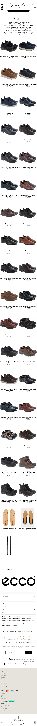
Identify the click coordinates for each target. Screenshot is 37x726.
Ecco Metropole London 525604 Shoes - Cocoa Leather (28, 279)
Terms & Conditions (16, 724)
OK (35, 723)
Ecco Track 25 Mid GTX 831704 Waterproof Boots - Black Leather (9, 501)
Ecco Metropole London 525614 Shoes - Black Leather (28, 307)
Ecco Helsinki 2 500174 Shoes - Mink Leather (27, 168)
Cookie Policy (4, 707)
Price (3, 613)
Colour (4, 606)
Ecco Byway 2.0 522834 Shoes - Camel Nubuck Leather (9, 85)
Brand (4, 600)
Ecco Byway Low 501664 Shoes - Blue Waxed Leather (9, 112)
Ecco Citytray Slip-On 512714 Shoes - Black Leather (27, 112)
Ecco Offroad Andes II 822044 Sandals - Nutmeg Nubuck (9, 445)
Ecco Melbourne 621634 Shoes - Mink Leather (27, 418)
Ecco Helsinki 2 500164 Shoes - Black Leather (9, 140)
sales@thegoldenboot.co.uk (27, 664)
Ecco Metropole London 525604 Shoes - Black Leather (9, 279)
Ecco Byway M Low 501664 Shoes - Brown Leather (9, 390)
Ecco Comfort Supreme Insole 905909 (27, 528)
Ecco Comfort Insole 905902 (9, 528)
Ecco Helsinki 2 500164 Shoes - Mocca (27, 140)
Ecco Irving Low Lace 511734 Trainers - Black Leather (28, 223)
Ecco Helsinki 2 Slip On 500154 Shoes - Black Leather (9, 196)
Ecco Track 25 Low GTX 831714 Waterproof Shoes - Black (9, 473)
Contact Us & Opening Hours (8, 673)
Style (3, 603)
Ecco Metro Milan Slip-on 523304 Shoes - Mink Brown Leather (28, 251)
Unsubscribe (4, 686)
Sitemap (3, 710)
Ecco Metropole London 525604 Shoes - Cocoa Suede (9, 307)
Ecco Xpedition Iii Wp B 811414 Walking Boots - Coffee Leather (28, 501)
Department (5, 597)
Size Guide (3, 698)
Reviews (3, 697)
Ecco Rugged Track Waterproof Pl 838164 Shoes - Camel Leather (27, 445)
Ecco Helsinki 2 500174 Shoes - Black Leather (9, 168)
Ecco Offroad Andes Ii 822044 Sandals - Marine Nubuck (9, 57)
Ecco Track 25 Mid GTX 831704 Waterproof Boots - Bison (28, 473)
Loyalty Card (4, 684)
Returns (3, 679)
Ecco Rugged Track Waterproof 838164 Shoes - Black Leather (9, 362)
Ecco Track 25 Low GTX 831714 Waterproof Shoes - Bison (28, 362)
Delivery (3, 677)
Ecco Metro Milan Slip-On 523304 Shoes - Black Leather (9, 251)
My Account (4, 683)
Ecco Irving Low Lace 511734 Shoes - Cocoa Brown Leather (9, 223)
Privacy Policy (4, 708)
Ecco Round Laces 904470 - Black (9, 556)
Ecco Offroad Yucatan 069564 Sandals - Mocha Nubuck (28, 334)
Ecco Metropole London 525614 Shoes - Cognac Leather (9, 334)
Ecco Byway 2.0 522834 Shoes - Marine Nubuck (28, 85)
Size (3, 609)
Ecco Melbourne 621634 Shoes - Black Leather (9, 418)
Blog (2, 695)
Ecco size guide (18, 593)
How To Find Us (4, 675)
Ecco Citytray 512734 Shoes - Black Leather (28, 390)
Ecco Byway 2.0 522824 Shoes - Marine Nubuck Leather (28, 57)
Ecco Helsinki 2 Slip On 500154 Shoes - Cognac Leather (27, 196)
